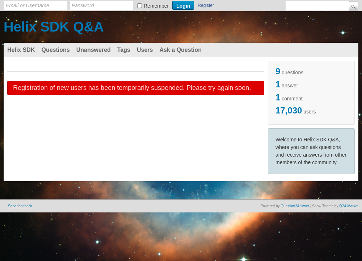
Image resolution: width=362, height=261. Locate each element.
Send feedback (20, 206)
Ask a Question (180, 50)
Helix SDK (21, 50)
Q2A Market (348, 206)
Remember (156, 5)
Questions (55, 50)
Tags (123, 50)
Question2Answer (295, 206)
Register (206, 5)
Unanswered (93, 50)
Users (145, 50)
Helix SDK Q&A (54, 26)
